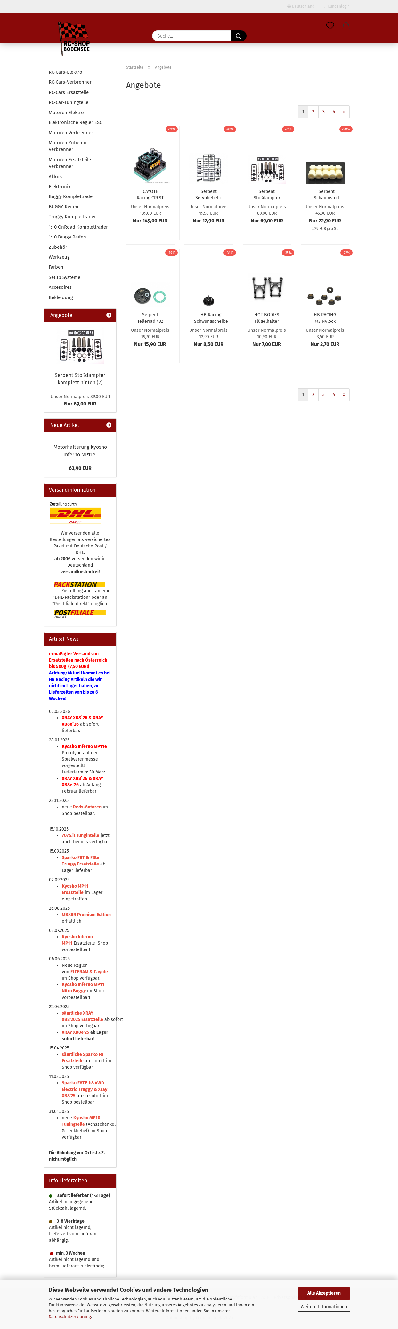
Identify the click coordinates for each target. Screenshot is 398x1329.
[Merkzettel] (330, 26)
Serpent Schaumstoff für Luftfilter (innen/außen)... (327, 194)
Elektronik (60, 186)
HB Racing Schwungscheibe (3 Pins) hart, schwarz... (211, 317)
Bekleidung (61, 297)
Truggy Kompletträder (72, 217)
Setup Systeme (64, 277)
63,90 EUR (80, 468)
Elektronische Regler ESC (75, 122)
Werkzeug (59, 257)
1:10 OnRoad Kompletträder (78, 227)
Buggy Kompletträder (71, 196)
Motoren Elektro (66, 112)
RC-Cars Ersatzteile (69, 92)
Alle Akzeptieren (324, 1293)
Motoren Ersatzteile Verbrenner (70, 163)
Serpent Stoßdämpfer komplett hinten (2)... (267, 194)
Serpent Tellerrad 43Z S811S (150, 317)
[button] (346, 26)
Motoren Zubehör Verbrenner (68, 146)
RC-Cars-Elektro (65, 72)
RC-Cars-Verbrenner (70, 82)
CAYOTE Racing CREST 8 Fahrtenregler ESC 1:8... (150, 194)
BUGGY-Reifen (63, 207)
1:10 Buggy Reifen (67, 237)
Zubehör (58, 247)
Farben (56, 267)
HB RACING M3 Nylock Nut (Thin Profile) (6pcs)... (325, 317)
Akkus (55, 177)
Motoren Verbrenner (71, 133)
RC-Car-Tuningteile (68, 102)
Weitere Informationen (324, 1306)
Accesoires (60, 287)
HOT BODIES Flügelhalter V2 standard (266, 317)
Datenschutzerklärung (70, 1316)
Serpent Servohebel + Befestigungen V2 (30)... (208, 194)
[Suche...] (239, 35)
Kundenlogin (336, 6)
